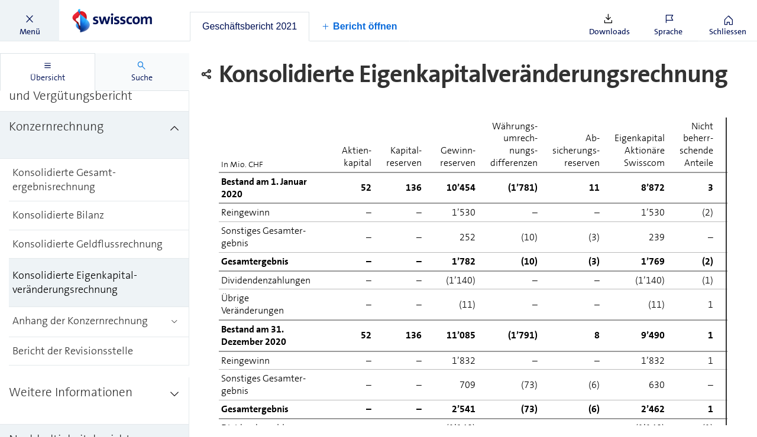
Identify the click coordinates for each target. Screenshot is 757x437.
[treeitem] (94, 135)
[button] (29, 20)
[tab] (249, 26)
